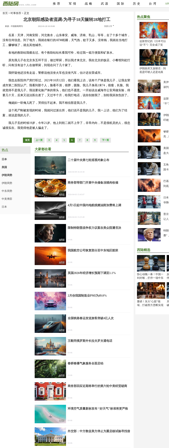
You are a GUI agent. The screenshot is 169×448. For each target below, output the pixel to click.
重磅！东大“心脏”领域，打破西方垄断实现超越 (150, 305)
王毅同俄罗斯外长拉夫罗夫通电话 (90, 340)
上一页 (39, 140)
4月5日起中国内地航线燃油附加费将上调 (94, 205)
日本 (4, 159)
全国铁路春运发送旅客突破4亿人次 (91, 318)
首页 (5, 13)
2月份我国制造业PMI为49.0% (87, 295)
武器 (105, 3)
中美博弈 (7, 198)
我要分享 (109, 26)
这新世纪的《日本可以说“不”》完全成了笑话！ (152, 45)
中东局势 (7, 191)
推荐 (57, 3)
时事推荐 (16, 13)
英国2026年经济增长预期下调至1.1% (92, 273)
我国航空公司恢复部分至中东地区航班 (93, 250)
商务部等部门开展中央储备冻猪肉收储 (93, 182)
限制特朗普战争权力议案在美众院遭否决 (94, 227)
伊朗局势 (7, 175)
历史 (137, 3)
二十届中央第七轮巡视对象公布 (88, 160)
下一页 (105, 140)
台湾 (153, 3)
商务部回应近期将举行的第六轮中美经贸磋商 (97, 386)
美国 (4, 167)
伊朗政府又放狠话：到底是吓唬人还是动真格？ (152, 72)
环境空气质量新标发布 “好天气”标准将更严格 (98, 408)
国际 (121, 3)
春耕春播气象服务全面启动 (85, 363)
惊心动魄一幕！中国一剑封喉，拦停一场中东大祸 (150, 278)
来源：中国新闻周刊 (14, 26)
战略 (89, 3)
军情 (73, 3)
